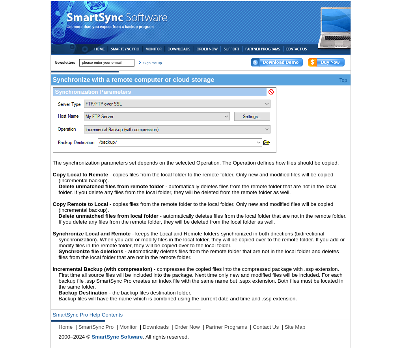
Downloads (156, 327)
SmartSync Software (117, 337)
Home (66, 327)
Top (343, 80)
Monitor (128, 327)
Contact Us (266, 327)
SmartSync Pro (96, 327)
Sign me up (152, 63)
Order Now (187, 327)
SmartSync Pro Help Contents (88, 315)
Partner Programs (226, 327)
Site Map (295, 327)
